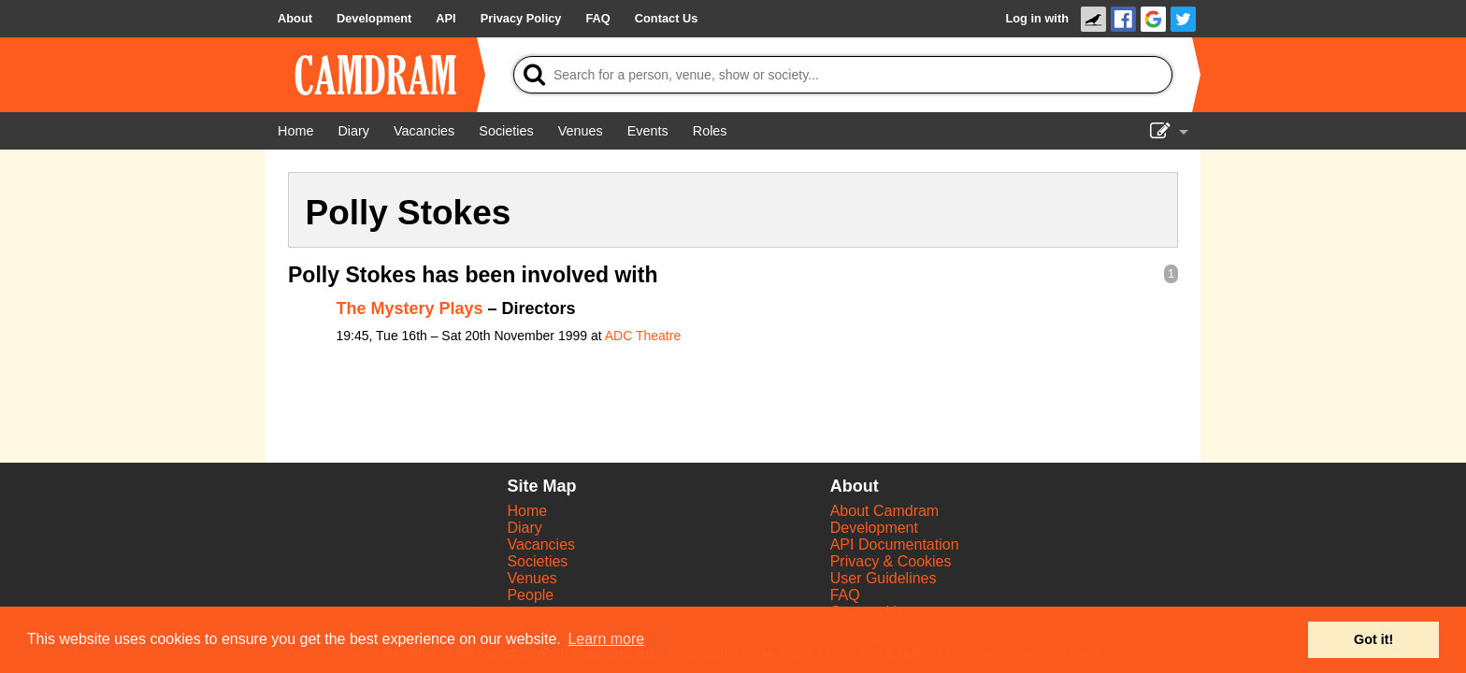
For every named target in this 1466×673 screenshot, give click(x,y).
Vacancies (541, 544)
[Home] (295, 131)
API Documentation (894, 544)
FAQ (845, 595)
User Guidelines (883, 578)
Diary (524, 528)
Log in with (1037, 18)
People (530, 595)
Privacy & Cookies (891, 561)
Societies (537, 561)
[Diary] (353, 131)
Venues (531, 578)
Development (874, 528)
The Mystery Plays (410, 308)
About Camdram (885, 511)
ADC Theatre (643, 335)
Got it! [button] (1373, 639)
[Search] (842, 75)
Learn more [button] (606, 639)
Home (527, 511)
